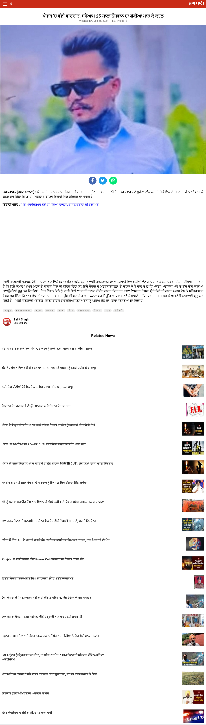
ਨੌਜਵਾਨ (97, 310)
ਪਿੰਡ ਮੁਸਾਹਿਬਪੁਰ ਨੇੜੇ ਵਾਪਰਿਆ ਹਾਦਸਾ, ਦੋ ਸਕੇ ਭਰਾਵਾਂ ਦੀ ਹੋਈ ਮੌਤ (60, 204)
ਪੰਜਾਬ (71, 310)
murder (50, 310)
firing (61, 310)
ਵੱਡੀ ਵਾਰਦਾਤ (83, 310)
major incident (23, 310)
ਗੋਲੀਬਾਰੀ (118, 310)
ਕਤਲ (108, 310)
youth (38, 310)
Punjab (8, 310)
